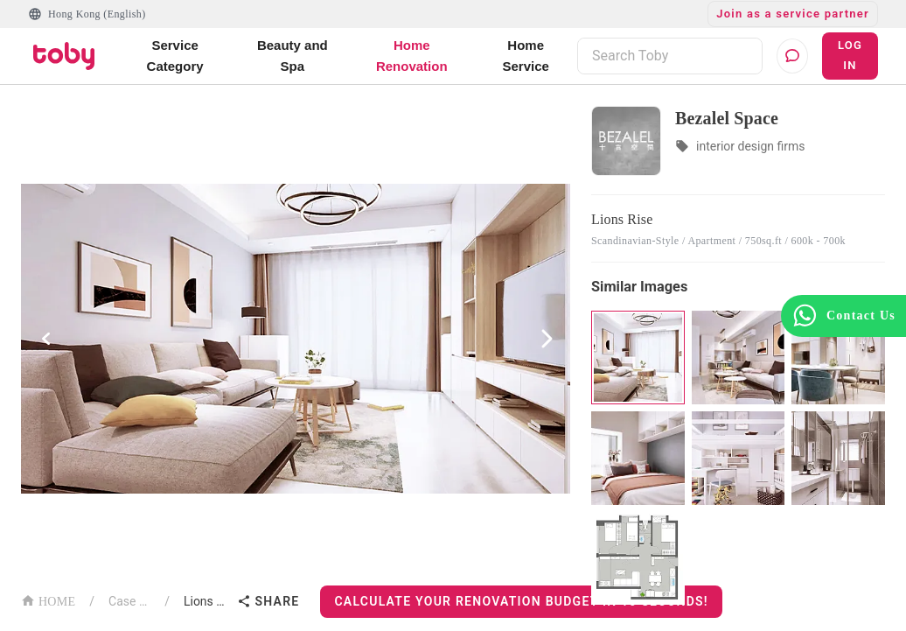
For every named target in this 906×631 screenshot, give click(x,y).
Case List (129, 601)
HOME (48, 600)
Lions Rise (207, 601)
